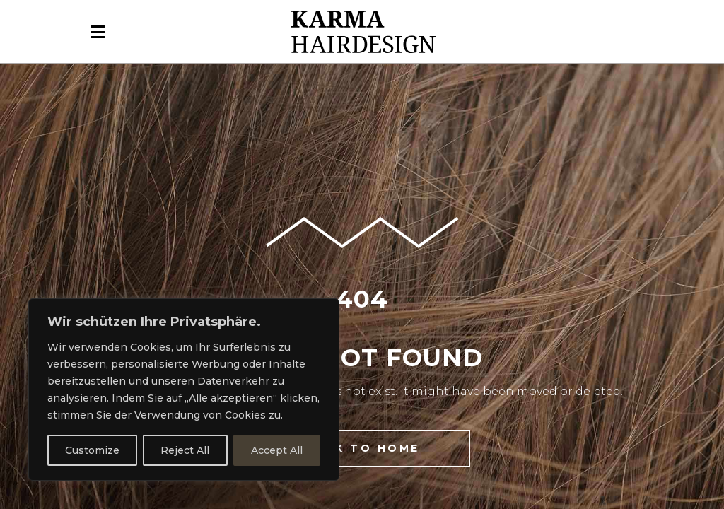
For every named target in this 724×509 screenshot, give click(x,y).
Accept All (277, 450)
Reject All (184, 450)
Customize (92, 450)
